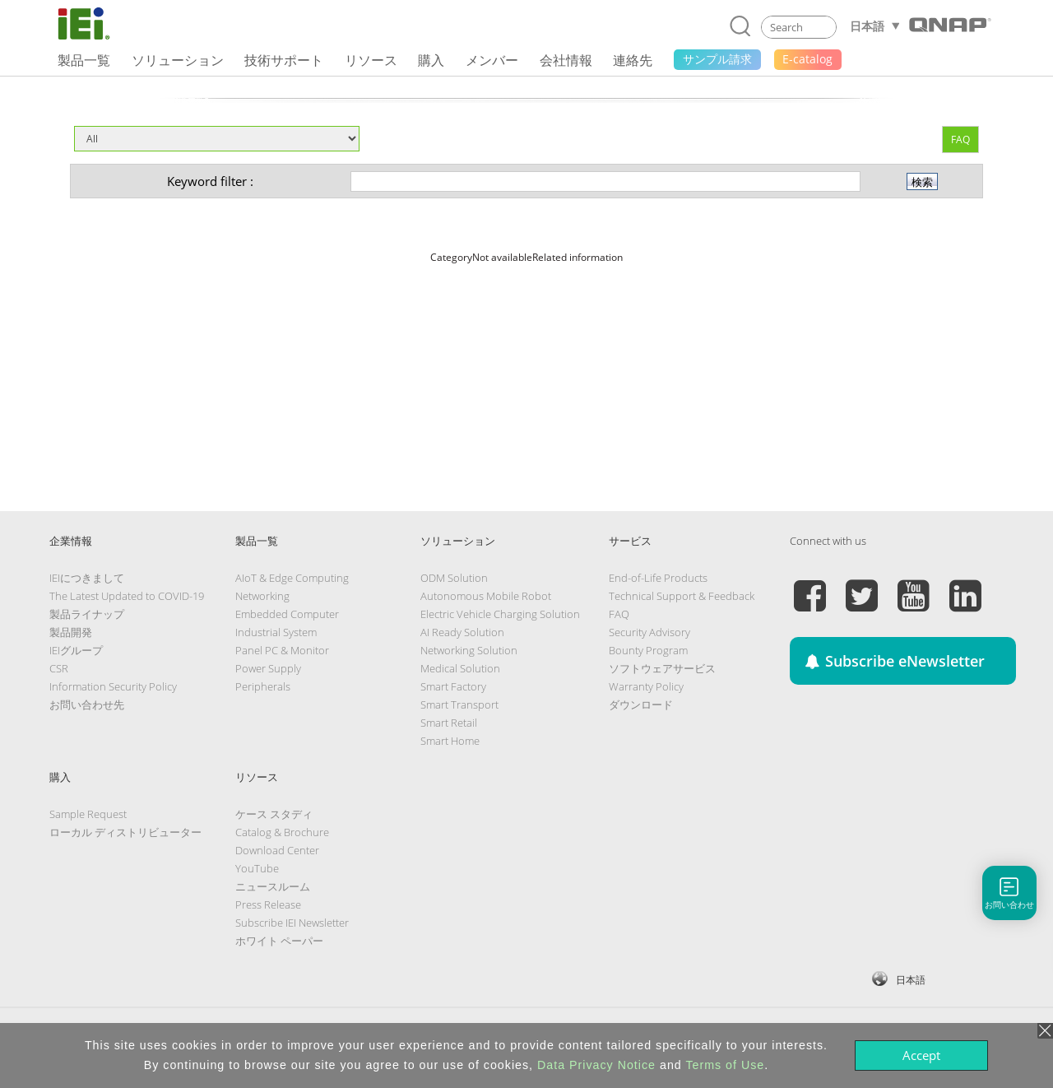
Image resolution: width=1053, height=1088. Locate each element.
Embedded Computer (287, 614)
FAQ (960, 139)
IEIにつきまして (86, 577)
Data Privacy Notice (596, 1065)
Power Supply (268, 668)
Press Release (268, 904)
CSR (58, 668)
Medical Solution (460, 668)
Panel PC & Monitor (282, 650)
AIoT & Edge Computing (292, 577)
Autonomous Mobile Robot (485, 595)
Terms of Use (724, 1065)
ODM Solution (454, 577)
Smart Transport (459, 704)
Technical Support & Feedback (681, 595)
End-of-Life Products (658, 577)
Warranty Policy (646, 686)
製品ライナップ (86, 614)
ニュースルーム (272, 886)
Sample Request (88, 814)
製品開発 (70, 632)
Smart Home (450, 740)
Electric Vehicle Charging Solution (500, 614)
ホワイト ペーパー (279, 940)
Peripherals (262, 686)
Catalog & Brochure (282, 832)
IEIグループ (76, 650)
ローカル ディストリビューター (125, 832)
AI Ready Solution (462, 632)
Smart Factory (453, 686)
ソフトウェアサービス (662, 668)
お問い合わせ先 (86, 704)
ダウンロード (641, 704)
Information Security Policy (113, 686)
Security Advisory (649, 632)
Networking (262, 595)
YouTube (257, 868)
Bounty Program (648, 650)
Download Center (277, 850)
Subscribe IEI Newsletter (292, 922)
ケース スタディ (274, 814)
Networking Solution (468, 650)
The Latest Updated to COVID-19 (126, 595)
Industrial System (276, 632)
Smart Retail (448, 722)
